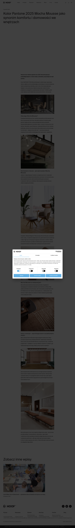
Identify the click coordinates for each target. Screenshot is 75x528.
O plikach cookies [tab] (54, 255)
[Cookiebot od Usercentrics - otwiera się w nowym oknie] (56, 251)
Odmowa (21, 275)
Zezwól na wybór (37, 275)
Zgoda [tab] (21, 255)
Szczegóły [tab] (37, 255)
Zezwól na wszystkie (53, 275)
